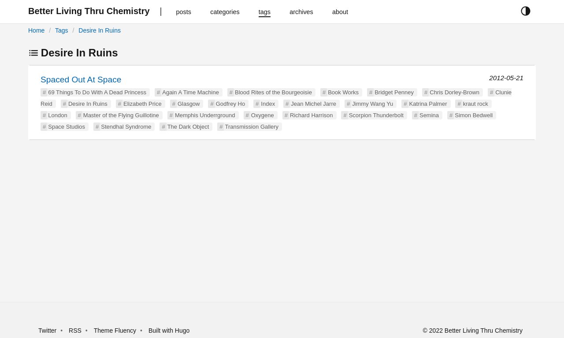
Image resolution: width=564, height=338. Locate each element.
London (57, 115)
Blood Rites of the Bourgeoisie (273, 92)
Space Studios (66, 126)
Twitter (47, 330)
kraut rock (475, 103)
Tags (61, 30)
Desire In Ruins (99, 30)
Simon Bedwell (474, 115)
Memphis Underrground (205, 115)
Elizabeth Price (142, 103)
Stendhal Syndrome (126, 126)
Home (36, 30)
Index (268, 103)
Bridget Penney (394, 92)
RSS (75, 330)
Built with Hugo (168, 330)
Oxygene (262, 115)
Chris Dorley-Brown (454, 92)
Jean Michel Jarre (313, 103)
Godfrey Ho (230, 103)
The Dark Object (188, 126)
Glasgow (189, 103)
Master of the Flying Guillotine (121, 115)
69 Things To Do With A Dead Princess (97, 92)
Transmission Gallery (251, 126)
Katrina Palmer (428, 103)
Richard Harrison (311, 115)
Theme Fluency (116, 330)
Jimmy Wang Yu (372, 103)
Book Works (343, 92)
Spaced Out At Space (81, 79)
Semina (429, 115)
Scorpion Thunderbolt (376, 115)
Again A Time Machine (190, 92)
